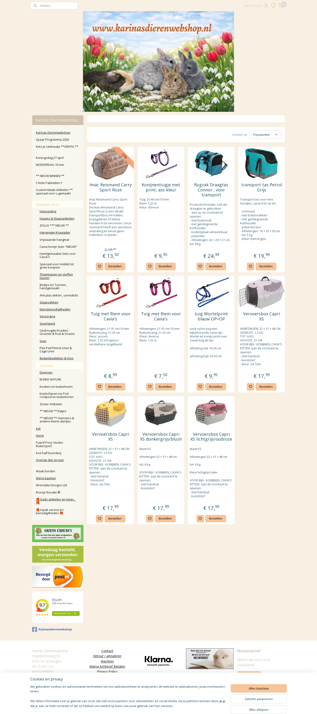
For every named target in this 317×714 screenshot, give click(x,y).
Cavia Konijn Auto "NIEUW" (58, 247)
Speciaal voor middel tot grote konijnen (57, 265)
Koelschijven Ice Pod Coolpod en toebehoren (57, 395)
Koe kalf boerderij (48, 453)
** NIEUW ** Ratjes (53, 411)
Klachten (107, 661)
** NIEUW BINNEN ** (50, 176)
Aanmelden (249, 675)
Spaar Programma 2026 (52, 139)
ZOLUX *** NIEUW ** (54, 225)
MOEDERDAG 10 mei (50, 165)
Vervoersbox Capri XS (261, 316)
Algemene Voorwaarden (107, 677)
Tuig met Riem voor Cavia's (110, 316)
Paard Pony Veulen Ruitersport (49, 444)
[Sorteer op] (265, 135)
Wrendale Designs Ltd (51, 485)
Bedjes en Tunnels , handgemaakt (53, 286)
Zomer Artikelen (51, 404)
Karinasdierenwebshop (52, 629)
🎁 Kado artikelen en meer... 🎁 (56, 501)
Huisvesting (48, 211)
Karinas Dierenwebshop (53, 132)
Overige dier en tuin (50, 460)
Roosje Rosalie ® (48, 492)
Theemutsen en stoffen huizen (56, 276)
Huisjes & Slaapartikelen (57, 218)
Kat (38, 428)
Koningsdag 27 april (50, 158)
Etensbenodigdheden (55, 309)
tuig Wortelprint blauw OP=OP (211, 316)
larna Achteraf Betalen (108, 666)
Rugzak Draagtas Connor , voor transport (211, 189)
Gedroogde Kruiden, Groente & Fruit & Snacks (57, 332)
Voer (43, 341)
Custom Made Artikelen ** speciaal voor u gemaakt (54, 191)
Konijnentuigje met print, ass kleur (160, 187)
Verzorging (47, 316)
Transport (47, 365)
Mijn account (257, 5)
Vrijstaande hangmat (54, 240)
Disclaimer (107, 682)
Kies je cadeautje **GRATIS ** (57, 146)
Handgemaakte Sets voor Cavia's (58, 255)
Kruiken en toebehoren (56, 386)
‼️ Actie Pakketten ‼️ (49, 183)
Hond (40, 435)
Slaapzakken (49, 302)
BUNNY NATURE (50, 379)
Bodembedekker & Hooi (56, 358)
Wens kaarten (46, 478)
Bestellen (114, 266)
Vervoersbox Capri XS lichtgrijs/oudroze (211, 437)
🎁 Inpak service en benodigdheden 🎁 (50, 511)
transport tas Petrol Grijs (261, 187)
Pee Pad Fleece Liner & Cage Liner (56, 349)
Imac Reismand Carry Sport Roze (110, 187)
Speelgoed (47, 323)
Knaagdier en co (47, 204)
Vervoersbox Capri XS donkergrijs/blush (161, 437)
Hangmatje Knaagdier (55, 232)
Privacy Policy (107, 671)
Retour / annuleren (107, 656)
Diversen (46, 372)
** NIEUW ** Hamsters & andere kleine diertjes (57, 419)
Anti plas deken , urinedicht (59, 295)
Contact (107, 651)
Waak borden (45, 471)
